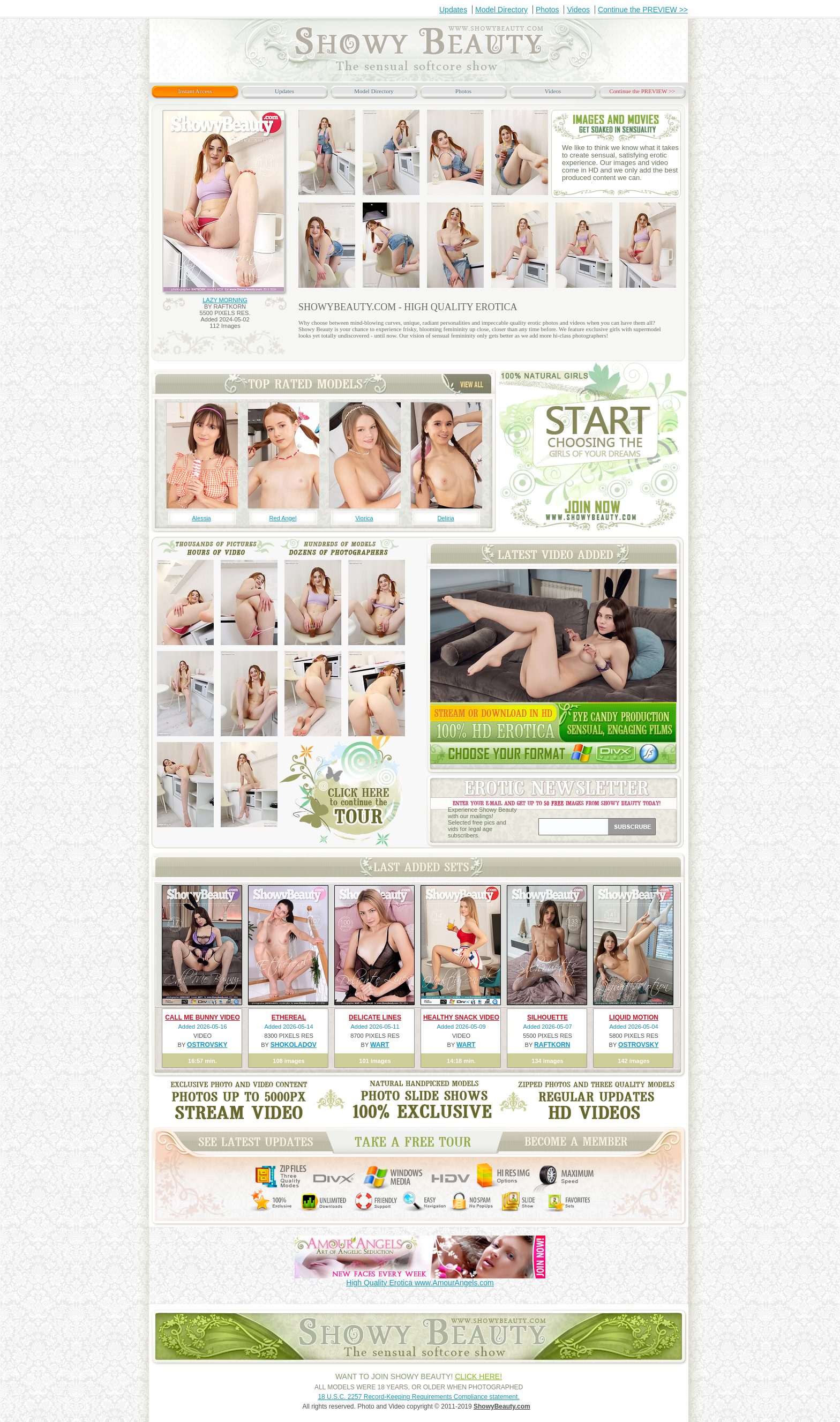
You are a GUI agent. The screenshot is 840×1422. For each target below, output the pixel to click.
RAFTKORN (552, 1045)
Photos (547, 9)
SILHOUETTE (547, 1017)
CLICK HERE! (478, 1376)
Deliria (445, 518)
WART (379, 1045)
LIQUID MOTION (633, 1017)
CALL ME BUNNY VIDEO (202, 1017)
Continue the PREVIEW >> (643, 9)
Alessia (201, 518)
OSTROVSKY (207, 1045)
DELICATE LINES (375, 1017)
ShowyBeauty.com (502, 1406)
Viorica (364, 518)
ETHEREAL (289, 1017)
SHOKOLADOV (294, 1045)
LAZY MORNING (225, 300)
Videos (578, 9)
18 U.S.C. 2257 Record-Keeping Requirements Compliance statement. (418, 1397)
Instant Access (195, 91)
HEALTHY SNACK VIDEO (461, 1017)
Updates (453, 9)
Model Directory (501, 9)
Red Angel (283, 518)
